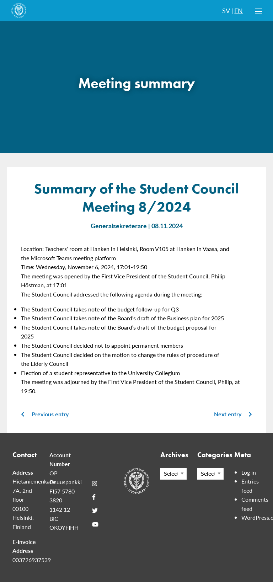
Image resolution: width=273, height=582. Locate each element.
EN (238, 10)
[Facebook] (93, 497)
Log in (248, 472)
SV (226, 10)
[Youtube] (95, 524)
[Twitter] (94, 510)
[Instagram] (94, 483)
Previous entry (45, 414)
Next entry (233, 414)
